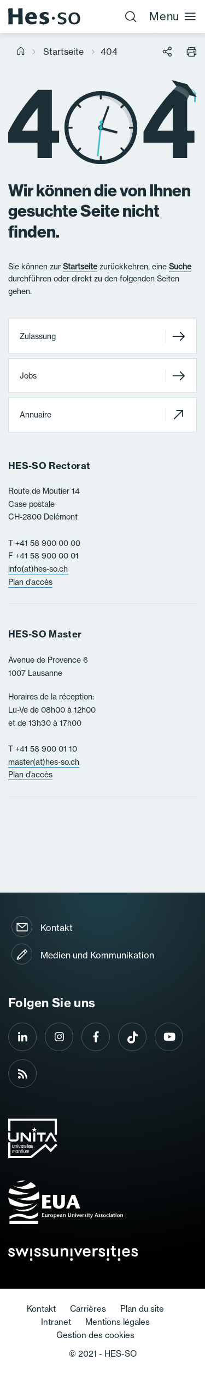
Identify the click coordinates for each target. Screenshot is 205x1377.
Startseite (63, 51)
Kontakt (56, 927)
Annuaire (102, 414)
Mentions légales (117, 1322)
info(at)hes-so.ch (38, 569)
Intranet (56, 1322)
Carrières (88, 1308)
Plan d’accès (30, 582)
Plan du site (142, 1308)
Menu (173, 16)
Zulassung (102, 336)
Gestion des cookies (95, 1335)
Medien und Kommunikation (97, 955)
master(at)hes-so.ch (43, 762)
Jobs (102, 375)
